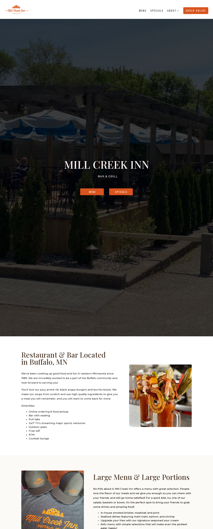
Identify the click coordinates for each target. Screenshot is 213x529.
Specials (156, 11)
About (171, 11)
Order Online (196, 10)
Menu (143, 11)
